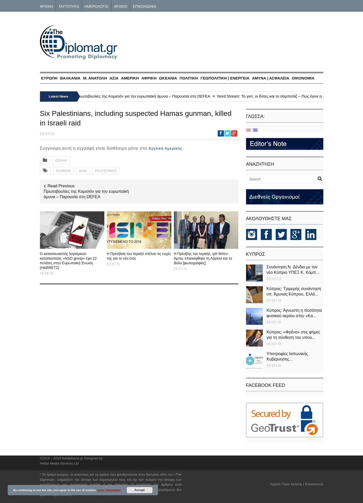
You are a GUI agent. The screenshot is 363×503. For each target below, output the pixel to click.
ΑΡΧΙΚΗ (46, 6)
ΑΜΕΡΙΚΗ (130, 78)
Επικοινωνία (314, 484)
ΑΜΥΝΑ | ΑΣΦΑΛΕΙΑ (270, 78)
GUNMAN (63, 171)
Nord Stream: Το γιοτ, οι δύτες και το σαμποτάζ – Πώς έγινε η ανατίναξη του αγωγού (290, 96)
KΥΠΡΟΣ (255, 254)
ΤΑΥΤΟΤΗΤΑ (68, 6)
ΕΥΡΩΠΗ (49, 78)
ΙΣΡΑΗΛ (61, 160)
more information (109, 490)
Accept (139, 490)
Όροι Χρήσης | (293, 484)
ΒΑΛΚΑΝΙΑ (70, 78)
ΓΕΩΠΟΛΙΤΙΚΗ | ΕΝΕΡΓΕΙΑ (224, 78)
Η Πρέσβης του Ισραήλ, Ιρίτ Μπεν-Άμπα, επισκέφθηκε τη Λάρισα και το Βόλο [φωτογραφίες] (203, 258)
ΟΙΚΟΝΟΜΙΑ (303, 78)
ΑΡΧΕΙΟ (120, 6)
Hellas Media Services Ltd (59, 463)
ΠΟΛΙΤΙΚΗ (189, 78)
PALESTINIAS (105, 171)
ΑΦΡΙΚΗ (149, 78)
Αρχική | (276, 484)
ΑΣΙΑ (114, 78)
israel (83, 171)
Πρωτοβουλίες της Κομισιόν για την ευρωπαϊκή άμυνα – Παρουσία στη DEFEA (144, 96)
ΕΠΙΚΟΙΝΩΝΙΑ (144, 6)
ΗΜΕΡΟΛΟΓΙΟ (97, 6)
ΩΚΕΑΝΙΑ (168, 78)
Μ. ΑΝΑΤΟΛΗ (95, 78)
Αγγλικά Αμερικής (165, 148)
